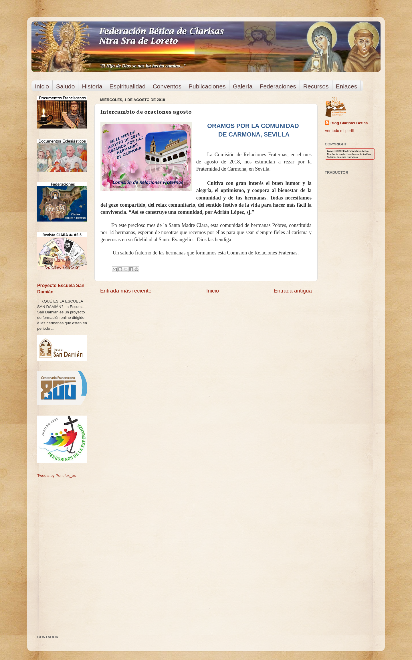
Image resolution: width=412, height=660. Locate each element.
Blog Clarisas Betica (349, 123)
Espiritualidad (128, 86)
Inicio (42, 86)
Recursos (316, 86)
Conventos (167, 86)
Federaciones (278, 86)
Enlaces (346, 86)
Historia (92, 86)
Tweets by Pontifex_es (56, 475)
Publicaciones (207, 86)
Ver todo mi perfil (339, 131)
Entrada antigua (293, 291)
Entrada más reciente (126, 291)
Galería (243, 86)
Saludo (65, 86)
